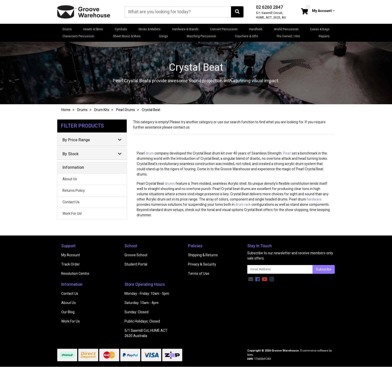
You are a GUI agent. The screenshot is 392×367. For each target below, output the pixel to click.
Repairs (324, 36)
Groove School (135, 255)
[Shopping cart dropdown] (304, 12)
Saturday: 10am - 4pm (141, 303)
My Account (70, 255)
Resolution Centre (75, 273)
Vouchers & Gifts (246, 36)
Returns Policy (73, 190)
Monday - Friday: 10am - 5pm (146, 293)
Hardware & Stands (185, 29)
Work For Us (70, 321)
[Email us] (250, 279)
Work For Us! (72, 213)
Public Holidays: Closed (142, 321)
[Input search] (178, 12)
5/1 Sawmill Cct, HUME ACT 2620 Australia (146, 333)
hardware (314, 199)
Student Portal (135, 264)
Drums (67, 29)
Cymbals (121, 29)
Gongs (163, 36)
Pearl (287, 153)
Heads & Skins (93, 29)
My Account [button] (323, 11)
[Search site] (237, 12)
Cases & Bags (320, 29)
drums (170, 183)
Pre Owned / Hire (288, 36)
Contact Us (71, 202)
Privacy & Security (202, 264)
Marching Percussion (201, 36)
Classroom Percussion (78, 36)
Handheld (255, 29)
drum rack (243, 204)
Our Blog (67, 312)
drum (150, 153)
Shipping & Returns (203, 255)
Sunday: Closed (136, 312)
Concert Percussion (224, 29)
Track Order (70, 264)
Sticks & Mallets (149, 29)
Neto (250, 355)
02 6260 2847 (269, 7)
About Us (69, 179)
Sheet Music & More (126, 36)
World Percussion (286, 29)
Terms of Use (198, 273)
